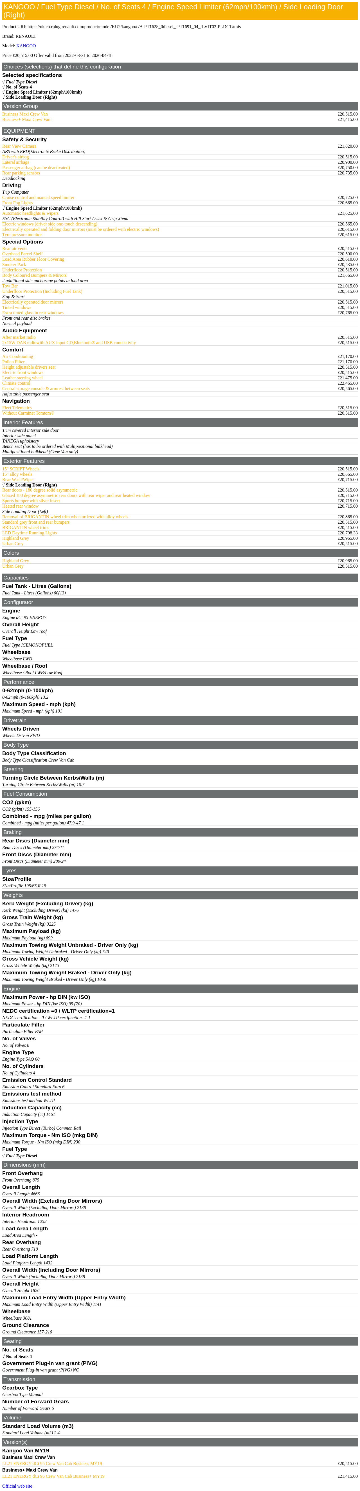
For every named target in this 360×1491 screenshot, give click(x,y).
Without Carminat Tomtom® (28, 413)
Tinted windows (16, 307)
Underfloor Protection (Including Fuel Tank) (42, 291)
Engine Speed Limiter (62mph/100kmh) (44, 92)
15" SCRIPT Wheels (20, 468)
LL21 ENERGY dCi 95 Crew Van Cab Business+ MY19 (53, 1476)
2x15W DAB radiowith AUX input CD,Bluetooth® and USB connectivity (69, 342)
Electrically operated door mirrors (32, 302)
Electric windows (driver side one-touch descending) (49, 224)
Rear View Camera (19, 146)
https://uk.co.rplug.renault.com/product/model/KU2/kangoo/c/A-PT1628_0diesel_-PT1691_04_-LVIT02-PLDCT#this (134, 26)
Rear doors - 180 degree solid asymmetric (39, 490)
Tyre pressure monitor (22, 234)
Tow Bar (10, 286)
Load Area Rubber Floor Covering (33, 259)
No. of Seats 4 (19, 87)
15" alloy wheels (17, 474)
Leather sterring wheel (22, 377)
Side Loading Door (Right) (31, 97)
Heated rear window (20, 506)
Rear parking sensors (21, 173)
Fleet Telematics (17, 407)
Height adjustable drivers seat (29, 367)
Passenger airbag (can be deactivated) (36, 167)
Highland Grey (15, 538)
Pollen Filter (13, 361)
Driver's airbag (15, 156)
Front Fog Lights (17, 202)
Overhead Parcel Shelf (22, 253)
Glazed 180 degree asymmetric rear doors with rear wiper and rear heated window (76, 495)
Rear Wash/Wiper (18, 479)
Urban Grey (13, 543)
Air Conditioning (17, 356)
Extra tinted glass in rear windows (33, 312)
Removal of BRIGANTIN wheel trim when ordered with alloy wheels (65, 516)
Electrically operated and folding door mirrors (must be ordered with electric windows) (80, 229)
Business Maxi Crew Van (25, 114)
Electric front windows (23, 372)
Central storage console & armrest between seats (46, 388)
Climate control (16, 383)
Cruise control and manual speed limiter (38, 197)
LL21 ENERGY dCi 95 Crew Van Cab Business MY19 (52, 1463)
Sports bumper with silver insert (31, 500)
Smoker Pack (14, 264)
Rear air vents (14, 248)
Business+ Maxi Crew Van (26, 119)
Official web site (17, 1486)
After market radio (19, 337)
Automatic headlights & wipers (30, 213)
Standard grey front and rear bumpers (35, 522)
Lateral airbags (15, 162)
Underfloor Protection (22, 269)
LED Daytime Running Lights (29, 532)
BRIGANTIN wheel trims (25, 527)
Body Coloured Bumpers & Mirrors (34, 275)
